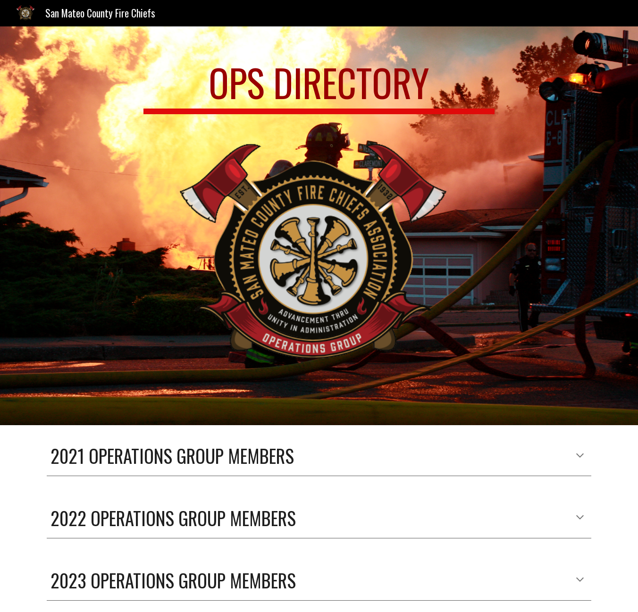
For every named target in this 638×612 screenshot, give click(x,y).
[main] (319, 87)
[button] (580, 456)
